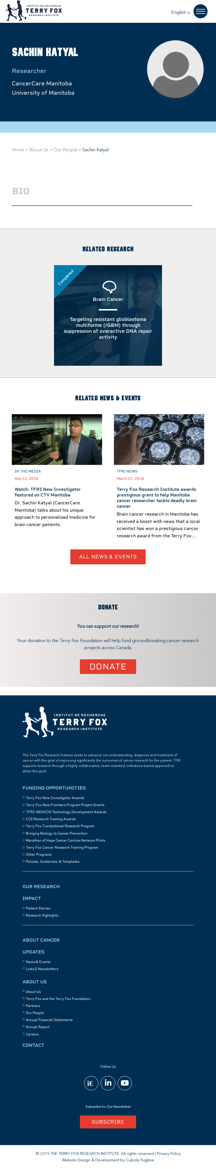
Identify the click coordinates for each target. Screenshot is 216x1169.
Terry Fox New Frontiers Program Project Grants (65, 805)
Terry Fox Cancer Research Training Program (62, 847)
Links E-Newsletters (42, 969)
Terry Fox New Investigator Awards (55, 798)
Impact (31, 898)
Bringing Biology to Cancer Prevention (56, 833)
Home (18, 150)
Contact (33, 1045)
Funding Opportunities (54, 788)
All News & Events (108, 557)
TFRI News (127, 471)
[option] (57, 481)
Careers (32, 1034)
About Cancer (41, 940)
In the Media (28, 471)
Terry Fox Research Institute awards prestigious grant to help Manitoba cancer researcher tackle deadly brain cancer (157, 498)
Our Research (41, 886)
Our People (65, 150)
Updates (33, 952)
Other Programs (38, 855)
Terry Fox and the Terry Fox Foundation (58, 999)
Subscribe (108, 1122)
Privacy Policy (169, 1154)
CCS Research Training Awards (51, 819)
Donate (108, 666)
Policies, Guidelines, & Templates (52, 862)
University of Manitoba (43, 92)
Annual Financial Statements (49, 1020)
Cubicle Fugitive (140, 1160)
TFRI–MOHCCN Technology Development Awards (66, 812)
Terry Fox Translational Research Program (60, 826)
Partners (33, 1006)
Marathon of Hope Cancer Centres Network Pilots (65, 840)
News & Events (38, 962)
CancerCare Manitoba (42, 83)
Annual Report (38, 1027)
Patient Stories (38, 908)
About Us (38, 150)
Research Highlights (42, 915)
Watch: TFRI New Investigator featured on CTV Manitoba (48, 492)
